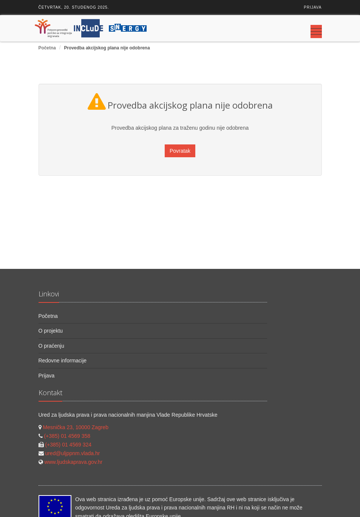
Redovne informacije (63, 360)
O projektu (51, 331)
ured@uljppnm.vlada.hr (72, 453)
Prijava (312, 7)
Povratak (180, 151)
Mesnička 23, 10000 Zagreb (75, 427)
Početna (47, 48)
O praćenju (51, 346)
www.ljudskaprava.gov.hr (73, 462)
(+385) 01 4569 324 (68, 445)
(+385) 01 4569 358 (67, 436)
